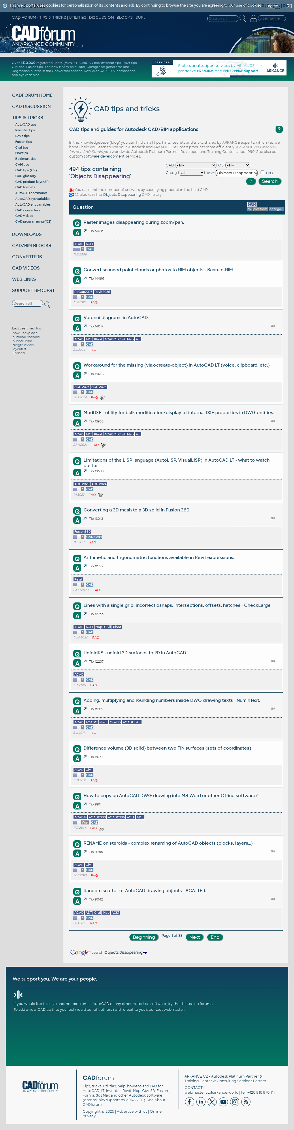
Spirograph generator (104, 67)
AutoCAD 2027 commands (113, 71)
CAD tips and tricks (114, 108)
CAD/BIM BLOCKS (31, 245)
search (108, 952)
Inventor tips (111, 63)
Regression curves (27, 71)
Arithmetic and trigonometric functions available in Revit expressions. (159, 557)
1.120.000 (28, 63)
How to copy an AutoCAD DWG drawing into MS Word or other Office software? (171, 795)
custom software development (97, 156)
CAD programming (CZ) (33, 221)
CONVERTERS (27, 256)
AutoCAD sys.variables (32, 199)
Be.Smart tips (25, 159)
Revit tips (129, 63)
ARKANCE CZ (196, 1076)
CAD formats (25, 187)
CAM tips (22, 164)
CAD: (170, 165)
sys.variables (29, 75)
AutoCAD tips (89, 63)
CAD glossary (25, 176)
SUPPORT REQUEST (33, 290)
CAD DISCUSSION (31, 106)
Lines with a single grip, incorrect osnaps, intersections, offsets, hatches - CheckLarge (177, 605)
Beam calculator (72, 67)
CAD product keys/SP (31, 182)
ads (131, 5)
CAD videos (24, 216)
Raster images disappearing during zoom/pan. (134, 222)
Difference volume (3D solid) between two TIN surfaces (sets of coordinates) (167, 748)
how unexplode (25, 333)
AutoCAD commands (31, 193)
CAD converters (27, 210)
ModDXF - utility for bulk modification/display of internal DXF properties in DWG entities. (179, 412)
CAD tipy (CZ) (26, 170)
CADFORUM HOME (32, 95)
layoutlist (19, 349)
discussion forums (196, 1004)
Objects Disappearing (122, 194)
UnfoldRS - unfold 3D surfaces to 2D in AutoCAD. (135, 652)
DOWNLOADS (27, 234)
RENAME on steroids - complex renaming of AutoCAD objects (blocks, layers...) (168, 843)
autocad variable (26, 337)
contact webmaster (166, 1009)
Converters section (67, 71)
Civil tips (18, 67)
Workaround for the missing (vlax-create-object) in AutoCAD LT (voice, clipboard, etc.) (177, 365)
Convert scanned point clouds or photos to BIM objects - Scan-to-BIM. (159, 269)
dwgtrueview (23, 345)
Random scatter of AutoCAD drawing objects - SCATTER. (145, 890)
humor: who (22, 341)
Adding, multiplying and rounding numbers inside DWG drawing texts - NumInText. (172, 700)
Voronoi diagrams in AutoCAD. (116, 317)
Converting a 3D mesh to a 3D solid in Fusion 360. (137, 510)
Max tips (21, 153)
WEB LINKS (24, 279)
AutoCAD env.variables (33, 204)
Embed (19, 353)
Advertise (125, 1111)
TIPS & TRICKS (27, 117)
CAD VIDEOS (26, 268)
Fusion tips (34, 67)
